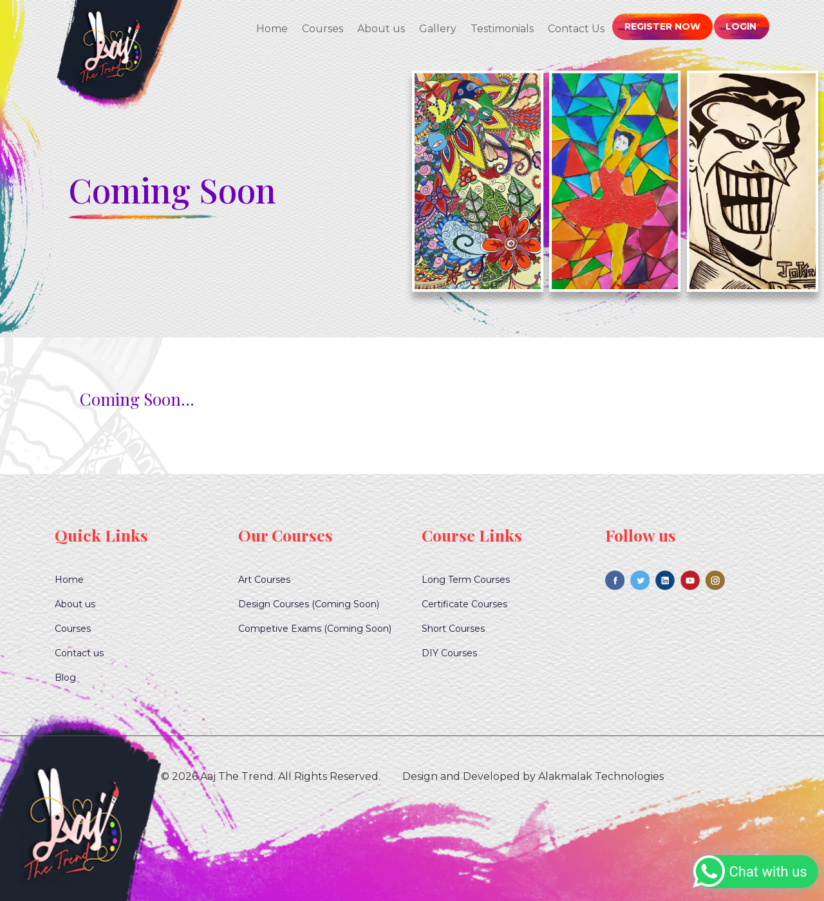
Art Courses (264, 579)
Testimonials (504, 29)
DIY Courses (449, 653)
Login (741, 26)
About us (383, 29)
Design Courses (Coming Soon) (308, 604)
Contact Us (578, 29)
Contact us (79, 653)
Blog (65, 677)
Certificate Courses (464, 604)
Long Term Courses (466, 579)
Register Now (664, 26)
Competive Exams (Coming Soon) (314, 628)
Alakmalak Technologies (601, 776)
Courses (324, 29)
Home (274, 29)
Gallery (439, 29)
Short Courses (453, 628)
